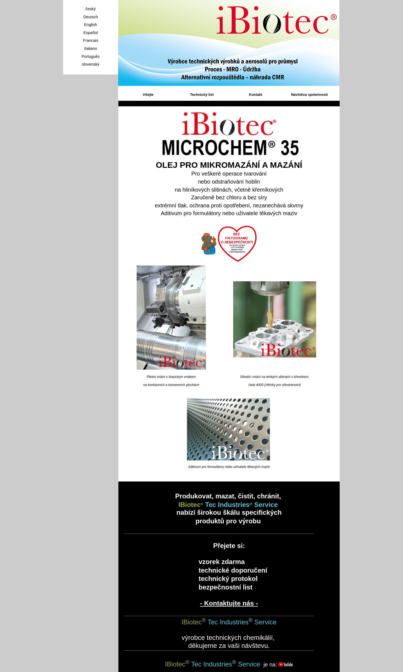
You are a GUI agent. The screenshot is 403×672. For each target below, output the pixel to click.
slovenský (90, 64)
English (90, 24)
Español (90, 32)
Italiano (90, 48)
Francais (90, 40)
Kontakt (255, 94)
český (90, 9)
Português (91, 56)
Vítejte (148, 94)
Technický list (202, 94)
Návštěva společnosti (309, 94)
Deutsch (90, 17)
